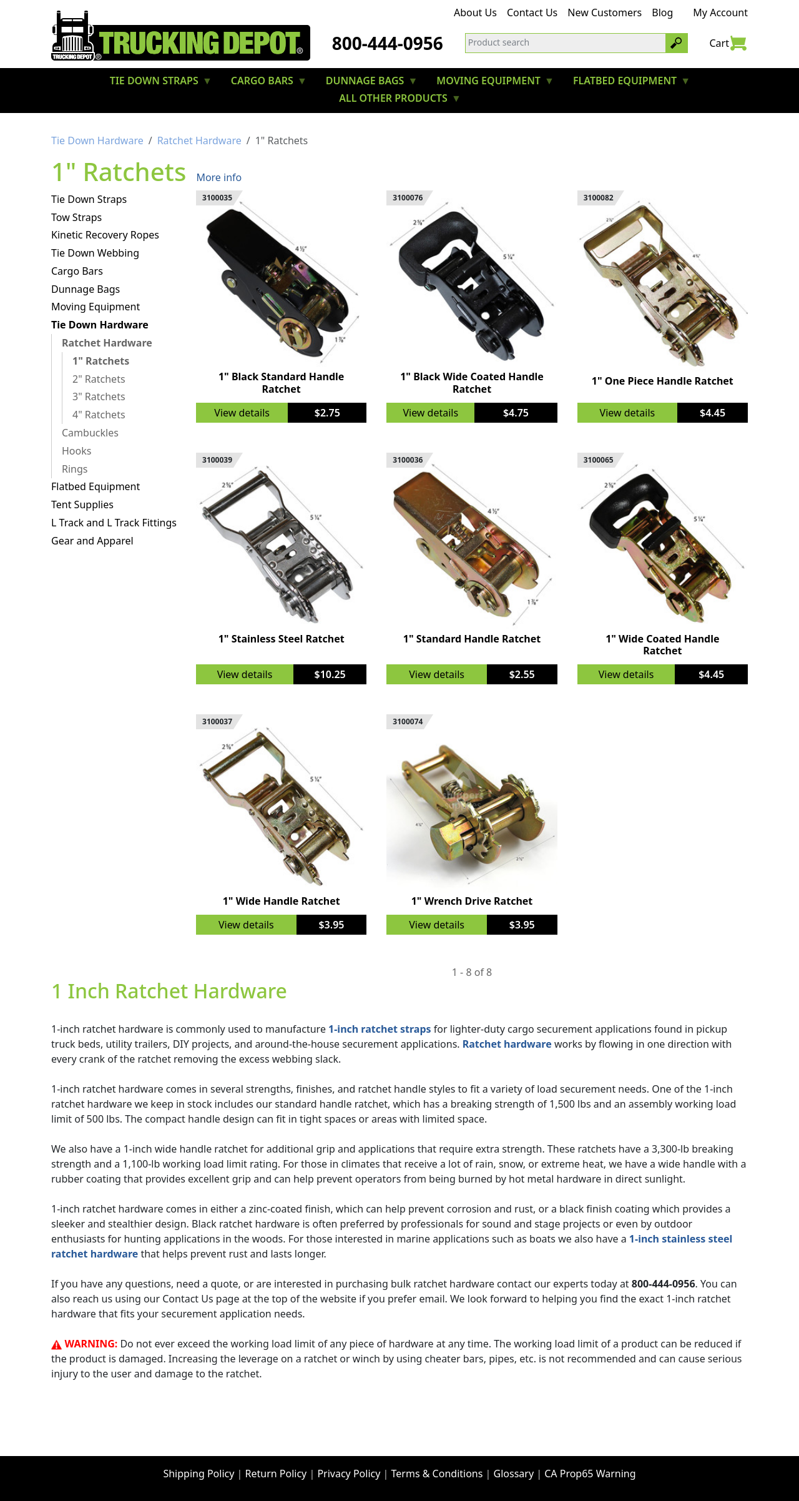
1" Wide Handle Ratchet (281, 901)
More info (219, 177)
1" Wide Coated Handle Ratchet (662, 644)
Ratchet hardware (507, 1044)
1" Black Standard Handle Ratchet (281, 382)
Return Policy (276, 1473)
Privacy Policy (348, 1473)
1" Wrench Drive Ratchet (472, 901)
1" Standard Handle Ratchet (472, 639)
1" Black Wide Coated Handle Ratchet (472, 382)
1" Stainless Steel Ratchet (281, 639)
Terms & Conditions (437, 1473)
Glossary (514, 1473)
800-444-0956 (387, 43)
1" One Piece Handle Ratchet (662, 381)
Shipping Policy (198, 1473)
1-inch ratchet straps (379, 1029)
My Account (720, 12)
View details (242, 413)
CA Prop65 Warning (589, 1473)
